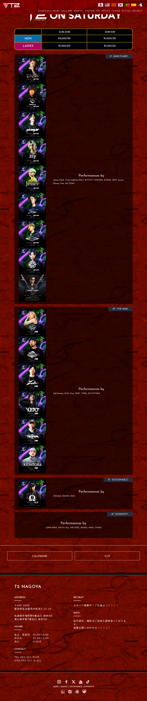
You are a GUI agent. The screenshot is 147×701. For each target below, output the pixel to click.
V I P (107, 556)
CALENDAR (39, 556)
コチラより (111, 605)
